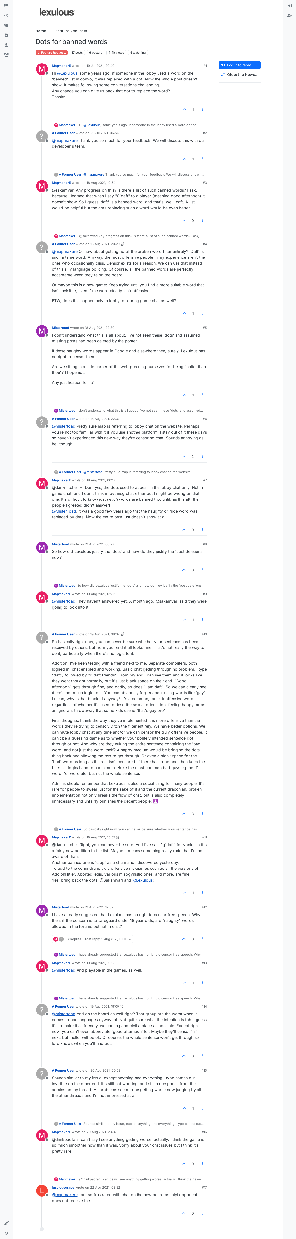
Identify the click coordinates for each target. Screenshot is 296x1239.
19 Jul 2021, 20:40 (100, 66)
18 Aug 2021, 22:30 (99, 328)
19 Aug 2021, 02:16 (101, 594)
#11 (204, 837)
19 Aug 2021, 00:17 (101, 480)
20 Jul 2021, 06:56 (104, 133)
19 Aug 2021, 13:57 (101, 837)
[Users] (6, 45)
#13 (204, 963)
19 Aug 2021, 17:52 (99, 907)
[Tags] (6, 26)
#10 (204, 634)
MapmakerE (61, 66)
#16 (204, 1132)
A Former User (63, 133)
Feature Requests (51, 52)
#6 (205, 419)
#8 (205, 544)
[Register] (289, 16)
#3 (205, 183)
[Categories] (6, 6)
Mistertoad (60, 328)
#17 (204, 1187)
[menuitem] (289, 6)
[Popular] (6, 35)
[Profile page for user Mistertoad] (42, 331)
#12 (204, 907)
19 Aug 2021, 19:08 (101, 963)
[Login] (289, 6)
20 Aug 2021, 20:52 (105, 1070)
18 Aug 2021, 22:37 (104, 419)
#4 (205, 244)
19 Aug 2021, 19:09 (104, 1006)
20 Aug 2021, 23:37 (102, 1132)
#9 (205, 594)
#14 (204, 1006)
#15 (204, 1070)
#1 (205, 66)
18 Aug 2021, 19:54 (101, 183)
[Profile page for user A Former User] (42, 136)
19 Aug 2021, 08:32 (105, 634)
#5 (205, 328)
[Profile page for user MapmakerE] (42, 69)
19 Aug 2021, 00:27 (99, 544)
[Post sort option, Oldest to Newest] (240, 75)
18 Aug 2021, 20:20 (105, 244)
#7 (205, 480)
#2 (205, 133)
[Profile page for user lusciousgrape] (42, 1191)
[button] (6, 1223)
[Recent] (6, 16)
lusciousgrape (63, 1187)
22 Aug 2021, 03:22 (105, 1187)
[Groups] (6, 55)
